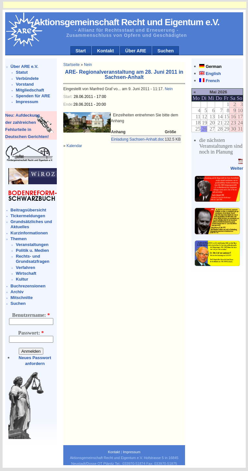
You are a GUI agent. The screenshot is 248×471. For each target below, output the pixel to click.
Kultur (22, 279)
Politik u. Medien (32, 250)
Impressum (27, 101)
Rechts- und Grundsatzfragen (32, 259)
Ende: (68, 104)
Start (81, 50)
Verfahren (25, 267)
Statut (22, 72)
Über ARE (135, 50)
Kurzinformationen (29, 232)
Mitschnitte (22, 297)
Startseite (71, 64)
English (213, 73)
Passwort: (31, 333)
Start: (68, 96)
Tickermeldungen (28, 215)
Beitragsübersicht (28, 210)
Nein (88, 64)
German (214, 66)
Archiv (17, 291)
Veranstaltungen (32, 244)
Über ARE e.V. (24, 66)
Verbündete (27, 78)
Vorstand (25, 84)
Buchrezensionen (28, 286)
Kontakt (105, 50)
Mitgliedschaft (30, 90)
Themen (19, 238)
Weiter (236, 168)
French (213, 80)
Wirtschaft (26, 273)
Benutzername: (31, 315)
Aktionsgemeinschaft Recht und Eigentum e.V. (126, 22)
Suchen (166, 50)
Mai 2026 (218, 92)
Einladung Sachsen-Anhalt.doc (137, 139)
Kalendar (74, 146)
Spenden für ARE (33, 95)
